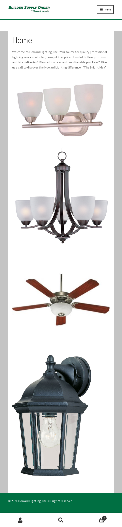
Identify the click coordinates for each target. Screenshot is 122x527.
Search (61, 520)
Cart (94, 517)
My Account (20, 520)
